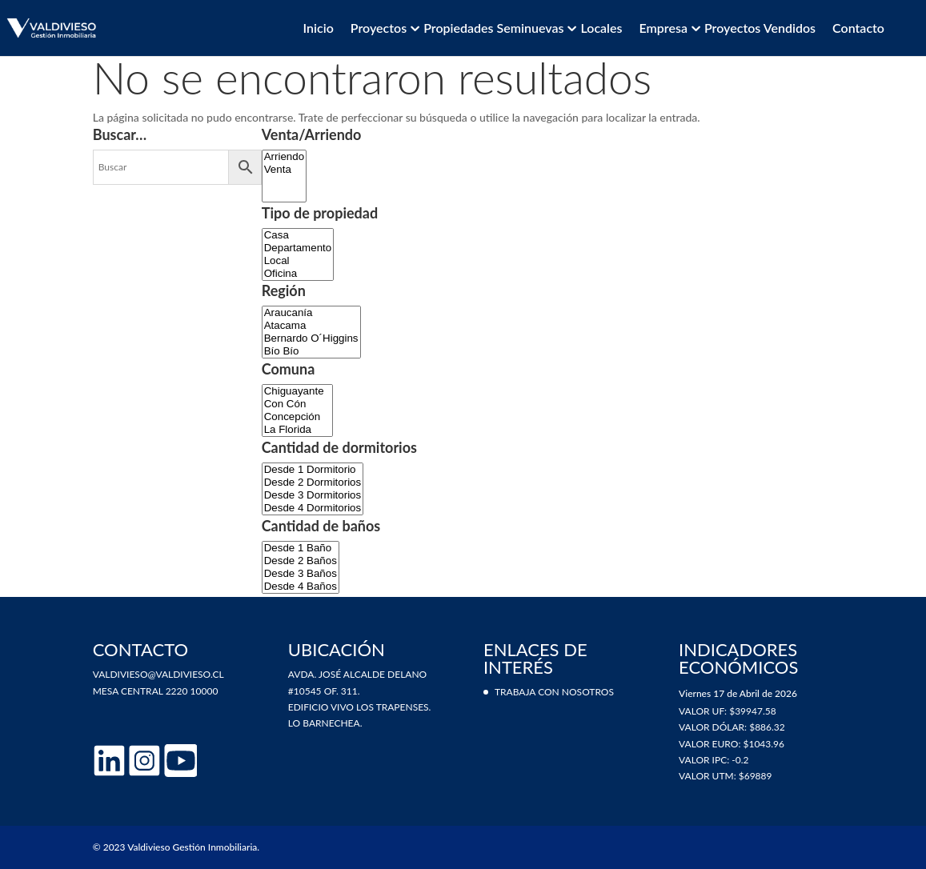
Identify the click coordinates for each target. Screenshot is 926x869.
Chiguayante (297, 391)
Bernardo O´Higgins (311, 338)
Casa (298, 235)
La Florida (297, 429)
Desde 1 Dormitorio (313, 469)
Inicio (318, 28)
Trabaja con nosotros (554, 692)
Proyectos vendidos (760, 28)
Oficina (298, 273)
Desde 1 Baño (301, 548)
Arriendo (284, 156)
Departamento (298, 248)
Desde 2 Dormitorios (313, 482)
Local (298, 260)
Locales (601, 28)
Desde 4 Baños (301, 586)
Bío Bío (311, 351)
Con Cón (297, 404)
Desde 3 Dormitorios (313, 495)
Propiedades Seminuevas (493, 28)
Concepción (297, 416)
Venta (284, 169)
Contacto (858, 28)
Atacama (311, 325)
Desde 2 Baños (301, 561)
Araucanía (311, 312)
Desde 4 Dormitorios (313, 508)
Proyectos (379, 28)
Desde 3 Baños (301, 573)
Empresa (663, 28)
